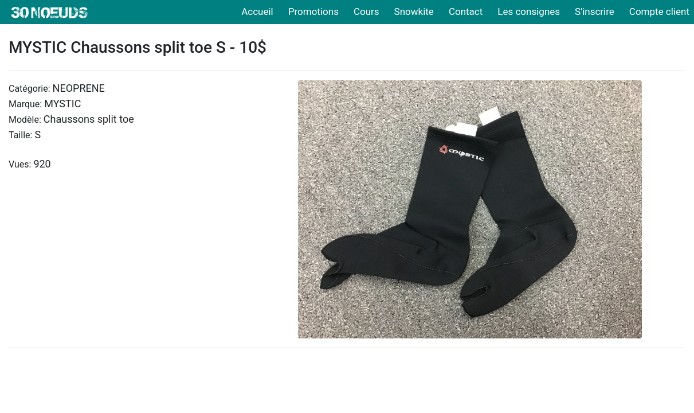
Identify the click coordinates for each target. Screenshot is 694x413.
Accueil (257, 11)
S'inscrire (594, 11)
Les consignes (528, 11)
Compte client (659, 11)
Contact (466, 11)
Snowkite (414, 11)
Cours (366, 11)
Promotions (313, 11)
